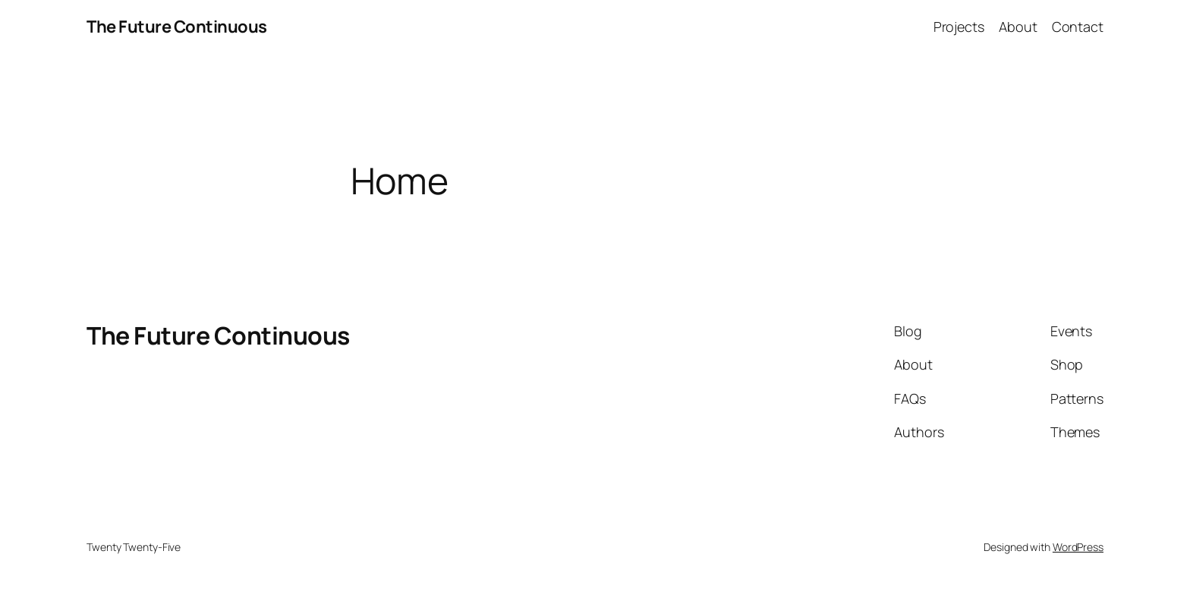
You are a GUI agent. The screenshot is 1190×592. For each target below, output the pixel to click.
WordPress (1078, 547)
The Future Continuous (177, 26)
